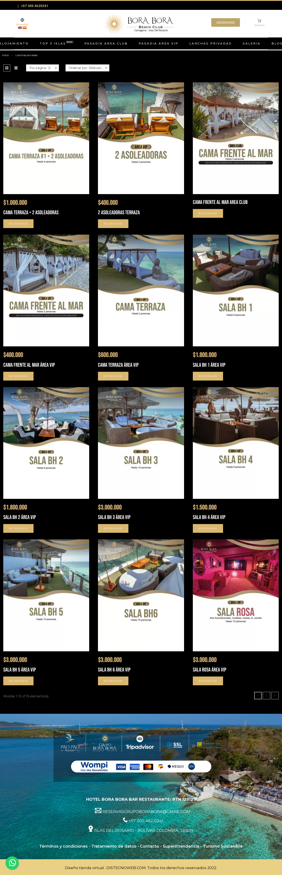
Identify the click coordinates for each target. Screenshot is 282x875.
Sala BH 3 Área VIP (114, 517)
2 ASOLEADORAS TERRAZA (119, 212)
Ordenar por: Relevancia (87, 68)
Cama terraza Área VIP (118, 365)
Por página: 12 (40, 68)
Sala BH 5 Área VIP (19, 669)
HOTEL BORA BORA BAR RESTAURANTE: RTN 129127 (141, 799)
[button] (6, 67)
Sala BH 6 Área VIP (114, 669)
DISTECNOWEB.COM (126, 868)
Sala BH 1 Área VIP (209, 365)
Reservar (18, 223)
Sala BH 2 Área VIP (19, 517)
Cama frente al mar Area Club (220, 202)
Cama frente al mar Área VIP (29, 365)
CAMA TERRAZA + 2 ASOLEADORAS (31, 212)
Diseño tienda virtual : (85, 868)
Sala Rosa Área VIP (209, 669)
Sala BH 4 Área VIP (209, 517)
